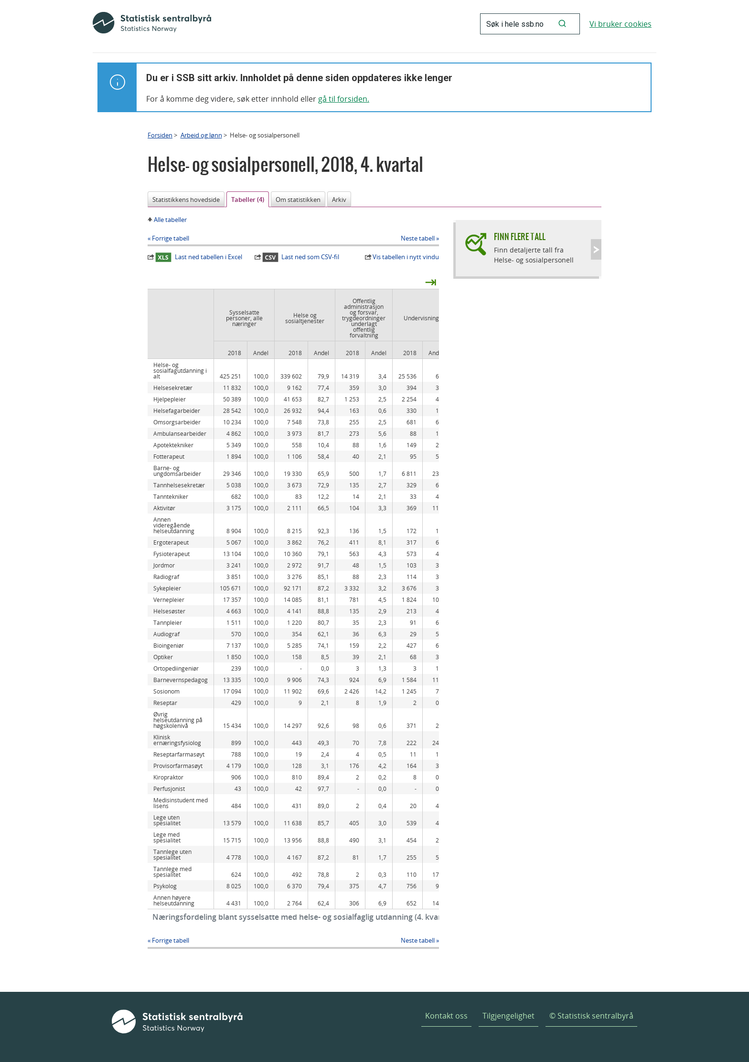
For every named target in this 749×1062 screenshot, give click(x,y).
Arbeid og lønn (201, 135)
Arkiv (339, 199)
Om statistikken (298, 199)
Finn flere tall (520, 236)
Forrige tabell (170, 238)
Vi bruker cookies (620, 24)
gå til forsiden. (343, 99)
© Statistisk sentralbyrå (591, 1015)
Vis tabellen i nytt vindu (406, 256)
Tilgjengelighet (508, 1015)
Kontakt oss (446, 1015)
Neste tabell (418, 238)
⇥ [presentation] (431, 281)
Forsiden (160, 135)
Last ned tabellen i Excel (198, 257)
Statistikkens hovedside (186, 199)
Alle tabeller (170, 219)
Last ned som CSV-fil (301, 257)
